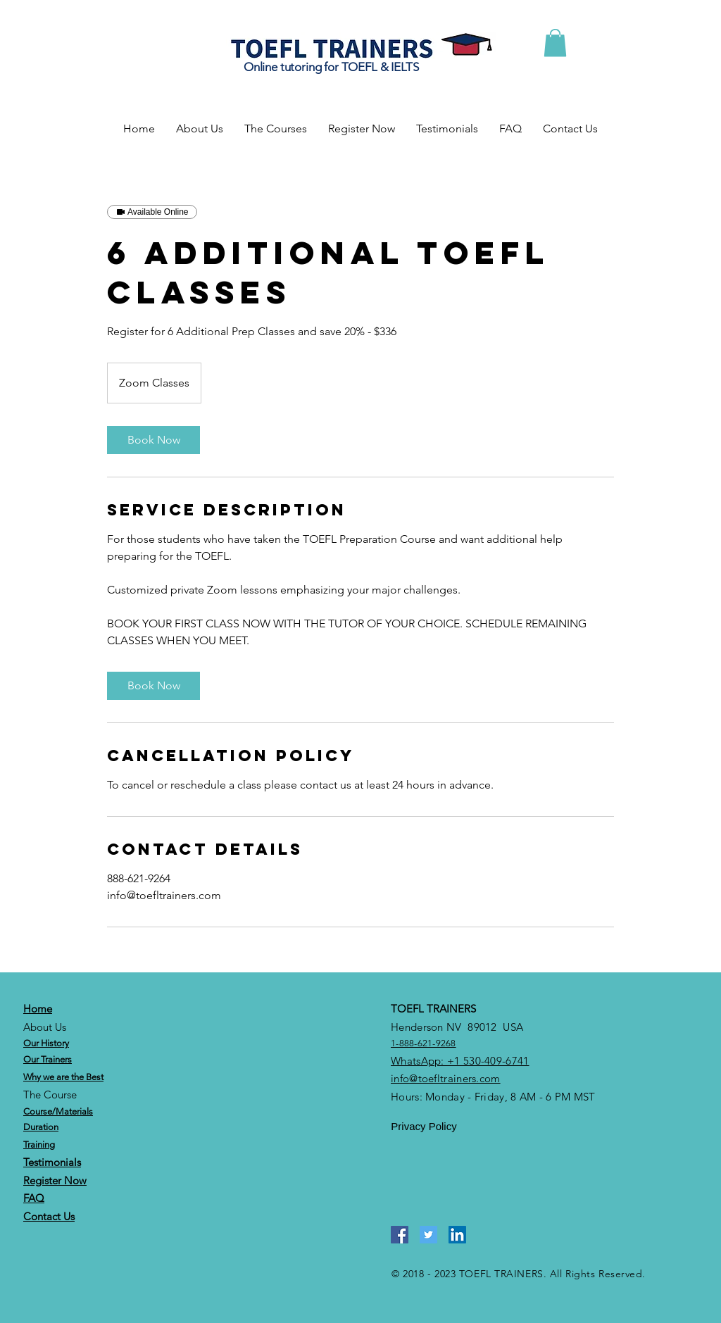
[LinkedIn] (457, 1234)
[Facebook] (399, 1234)
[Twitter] (428, 1234)
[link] (153, 440)
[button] (555, 42)
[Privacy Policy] (424, 1126)
